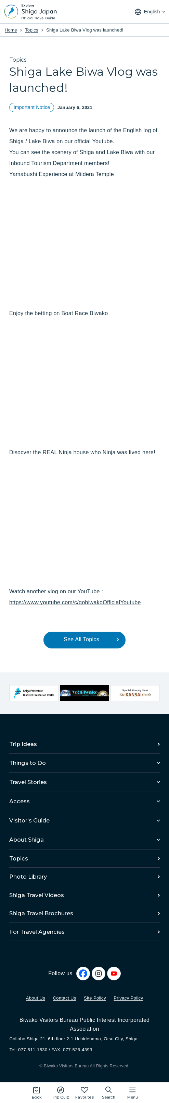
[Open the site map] (132, 1092)
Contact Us (64, 998)
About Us (35, 998)
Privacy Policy (128, 998)
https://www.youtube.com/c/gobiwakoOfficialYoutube (75, 602)
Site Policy (95, 998)
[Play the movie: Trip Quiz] (60, 1092)
